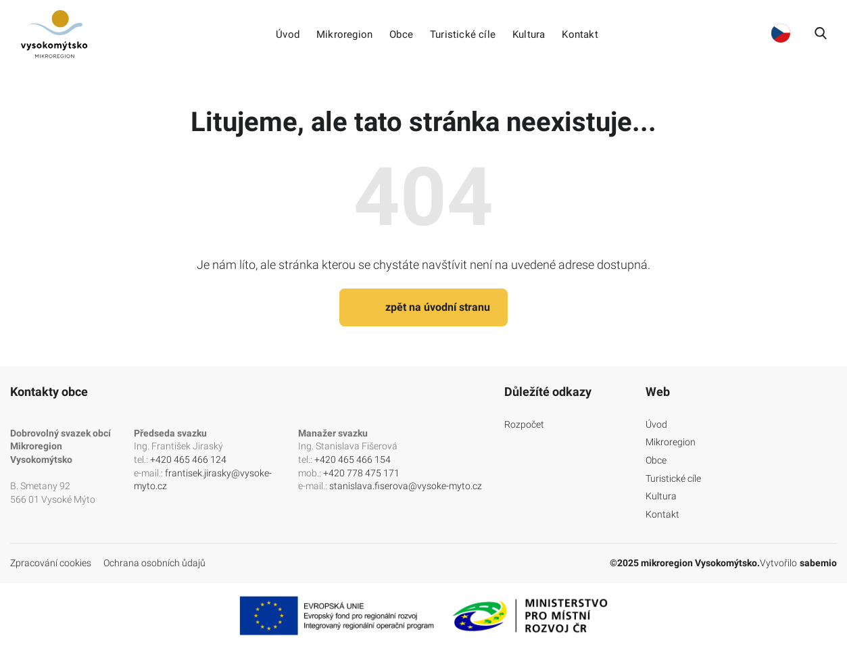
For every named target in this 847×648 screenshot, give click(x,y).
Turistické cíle (462, 35)
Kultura (528, 35)
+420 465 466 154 (352, 459)
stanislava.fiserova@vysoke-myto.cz (405, 485)
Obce (401, 35)
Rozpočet (524, 424)
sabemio (818, 562)
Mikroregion (344, 35)
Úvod (287, 35)
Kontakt (580, 35)
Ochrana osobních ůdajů (154, 562)
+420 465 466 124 (188, 459)
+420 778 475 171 (361, 473)
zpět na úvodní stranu (423, 307)
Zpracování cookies (50, 562)
